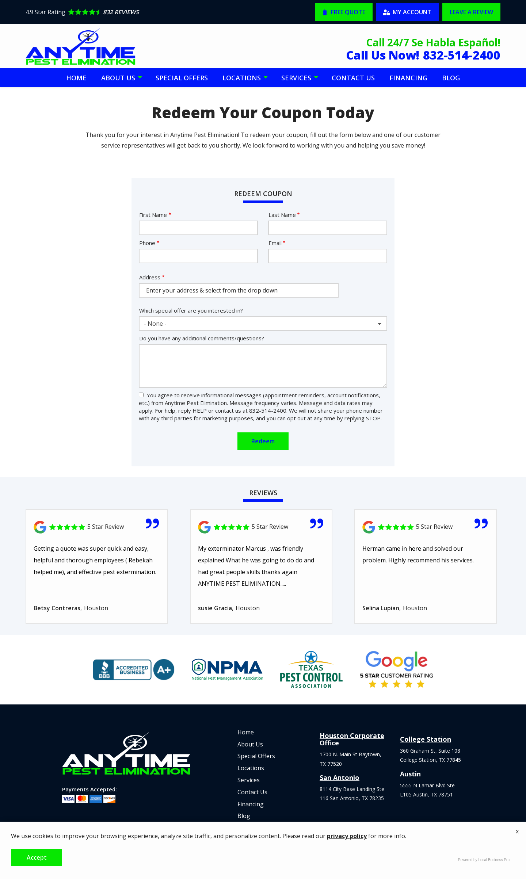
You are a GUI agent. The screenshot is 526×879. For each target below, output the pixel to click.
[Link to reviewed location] (97, 527)
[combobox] (263, 323)
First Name (153, 214)
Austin (410, 773)
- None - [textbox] (155, 324)
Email (275, 242)
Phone (147, 242)
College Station (425, 739)
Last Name (282, 214)
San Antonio (339, 777)
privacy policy (347, 836)
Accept (37, 857)
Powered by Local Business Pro (484, 860)
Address (149, 277)
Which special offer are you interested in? (191, 310)
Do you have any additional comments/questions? (201, 338)
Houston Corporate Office (352, 739)
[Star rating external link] (144, 12)
